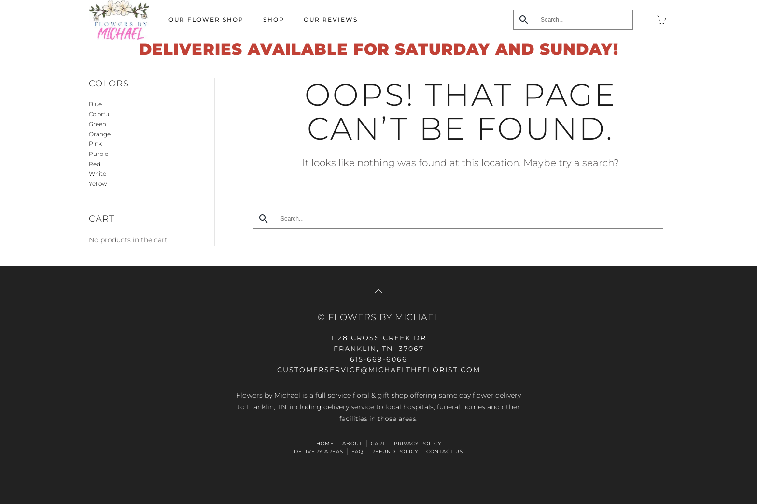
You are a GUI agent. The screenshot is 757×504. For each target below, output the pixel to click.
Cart (378, 443)
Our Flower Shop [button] (206, 19)
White (97, 173)
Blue (95, 104)
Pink (95, 143)
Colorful (100, 114)
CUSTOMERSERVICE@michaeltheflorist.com (378, 369)
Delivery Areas (318, 451)
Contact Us (444, 451)
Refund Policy (394, 451)
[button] (378, 291)
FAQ (357, 451)
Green (97, 123)
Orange (100, 134)
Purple (98, 153)
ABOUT (352, 443)
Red (94, 164)
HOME (325, 443)
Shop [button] (273, 19)
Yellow (98, 183)
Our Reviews (331, 19)
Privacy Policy (417, 443)
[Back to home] (119, 20)
